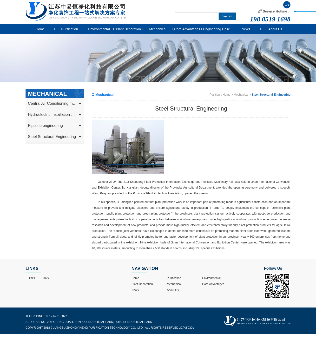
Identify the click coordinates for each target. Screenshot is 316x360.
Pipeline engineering (45, 126)
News (246, 29)
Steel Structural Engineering (52, 137)
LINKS (32, 268)
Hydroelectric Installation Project (55, 114)
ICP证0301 (187, 327)
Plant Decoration (128, 29)
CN (287, 5)
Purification (69, 29)
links (32, 278)
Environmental (99, 29)
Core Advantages (187, 29)
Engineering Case (216, 29)
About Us (275, 29)
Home (40, 29)
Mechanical (157, 29)
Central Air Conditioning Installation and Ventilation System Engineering (56, 103)
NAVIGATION (145, 268)
